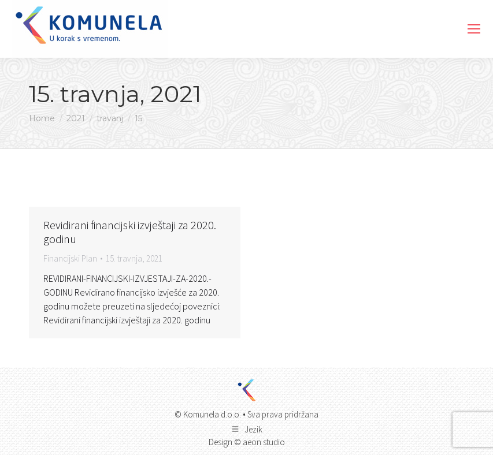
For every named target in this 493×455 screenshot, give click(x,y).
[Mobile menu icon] (473, 28)
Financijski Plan (70, 258)
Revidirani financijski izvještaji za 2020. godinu (129, 232)
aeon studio (264, 442)
